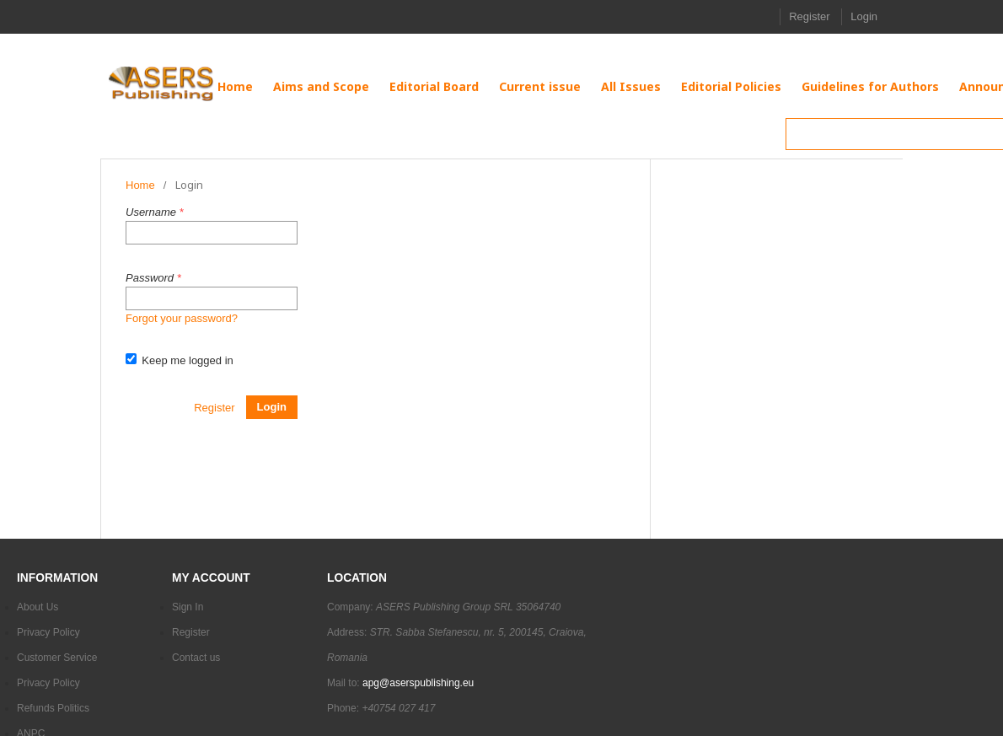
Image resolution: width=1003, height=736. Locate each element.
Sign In (187, 607)
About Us (37, 607)
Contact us (196, 657)
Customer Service (57, 657)
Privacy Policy (48, 632)
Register (809, 16)
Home (140, 185)
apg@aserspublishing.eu (418, 683)
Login (863, 16)
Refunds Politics (53, 708)
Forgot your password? (182, 318)
